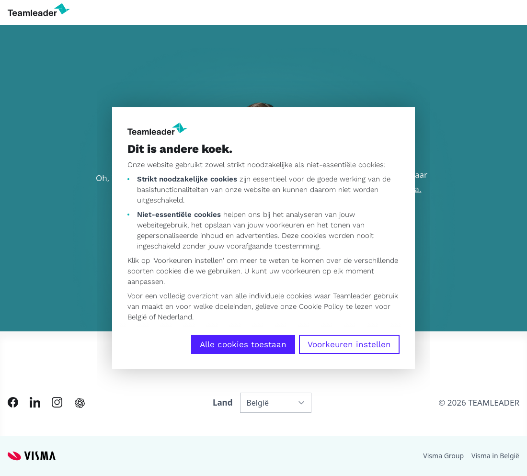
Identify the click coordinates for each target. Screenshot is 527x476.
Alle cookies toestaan (243, 344)
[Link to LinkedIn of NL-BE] (35, 402)
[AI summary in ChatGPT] (80, 403)
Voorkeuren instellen (349, 344)
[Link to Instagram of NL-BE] (57, 402)
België (137, 317)
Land (222, 402)
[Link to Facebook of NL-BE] (13, 402)
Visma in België (495, 455)
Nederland (175, 317)
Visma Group (443, 455)
